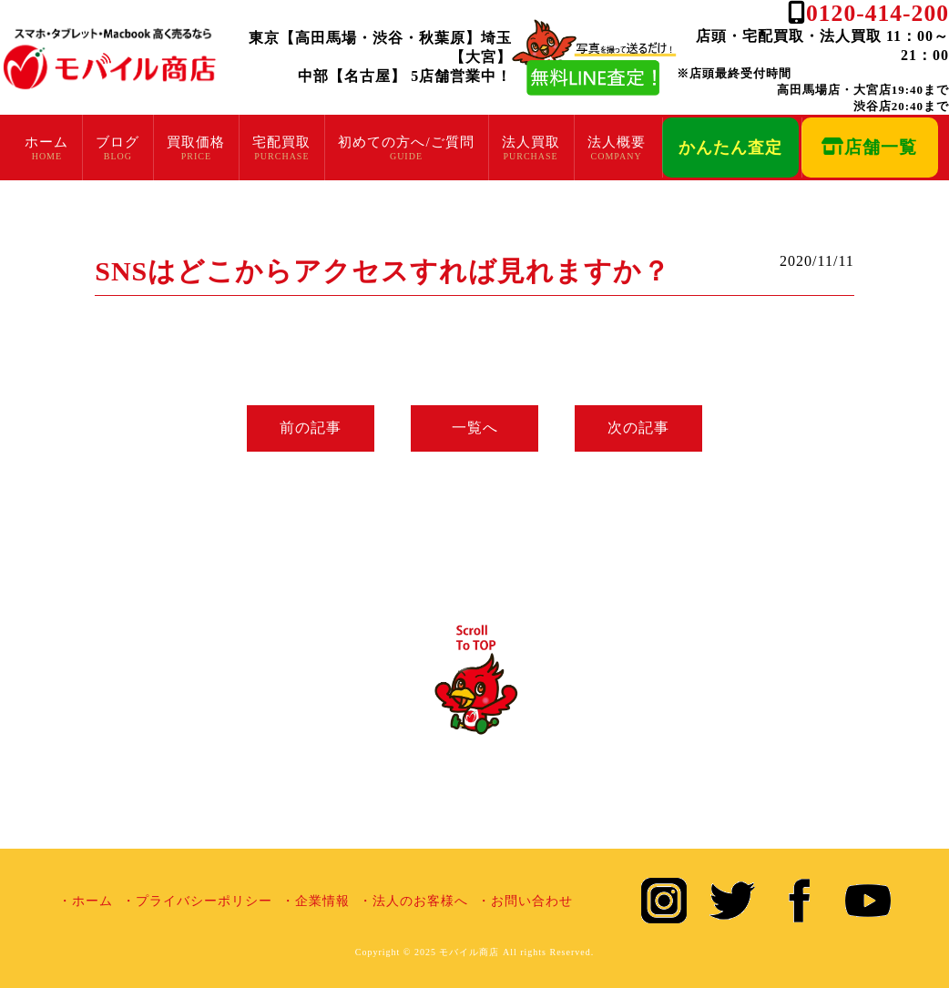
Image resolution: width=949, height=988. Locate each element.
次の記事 (638, 427)
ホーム (46, 142)
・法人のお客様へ (413, 901)
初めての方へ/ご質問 (406, 142)
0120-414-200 (877, 13)
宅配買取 (281, 142)
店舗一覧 (869, 147)
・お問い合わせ (525, 901)
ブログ (117, 142)
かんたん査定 (730, 147)
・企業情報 (315, 901)
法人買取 (531, 142)
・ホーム (85, 901)
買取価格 (196, 142)
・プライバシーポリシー (197, 901)
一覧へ (475, 427)
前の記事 (311, 427)
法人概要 (616, 142)
